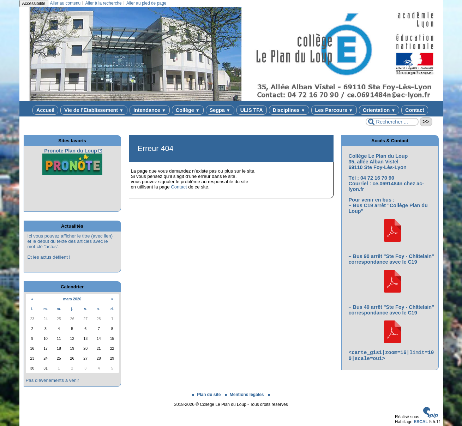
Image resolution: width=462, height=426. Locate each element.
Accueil (45, 110)
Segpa (220, 110)
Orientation (379, 110)
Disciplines (289, 110)
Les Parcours (334, 110)
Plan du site (207, 394)
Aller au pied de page (146, 3)
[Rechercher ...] (392, 122)
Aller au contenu (65, 3)
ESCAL (421, 421)
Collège (188, 110)
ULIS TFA (251, 110)
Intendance (149, 110)
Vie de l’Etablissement (94, 110)
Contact (414, 110)
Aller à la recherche (103, 3)
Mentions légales (245, 394)
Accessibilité (34, 3)
